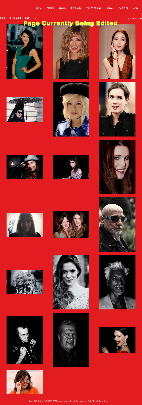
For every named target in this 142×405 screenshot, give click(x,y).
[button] (50, 8)
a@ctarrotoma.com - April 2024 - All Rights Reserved (91, 401)
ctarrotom (69, 401)
